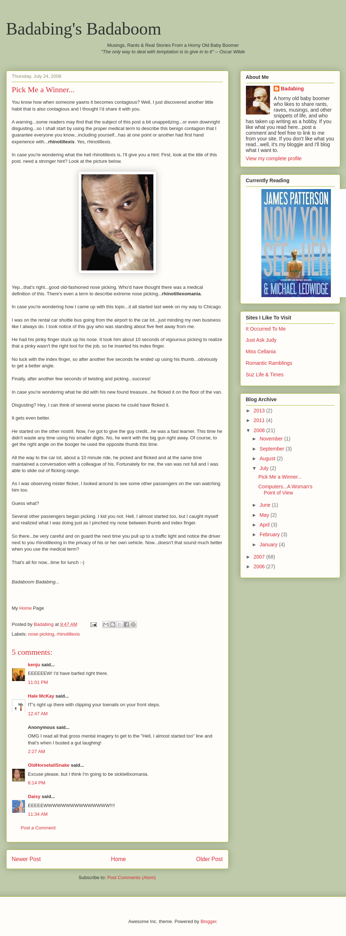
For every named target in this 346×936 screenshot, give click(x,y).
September (273, 449)
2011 (259, 420)
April (265, 525)
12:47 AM (38, 713)
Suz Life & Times (265, 374)
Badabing (292, 88)
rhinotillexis (68, 634)
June (266, 505)
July (265, 468)
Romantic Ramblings (269, 363)
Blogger (208, 921)
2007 (259, 557)
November (272, 439)
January (269, 544)
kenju (34, 664)
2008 (259, 430)
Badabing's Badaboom (83, 28)
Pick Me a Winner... (280, 477)
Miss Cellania (261, 351)
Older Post (209, 859)
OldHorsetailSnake (49, 765)
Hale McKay (41, 696)
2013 (259, 410)
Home (25, 608)
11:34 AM (38, 814)
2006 (259, 566)
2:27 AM (36, 751)
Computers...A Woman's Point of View (285, 490)
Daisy (34, 796)
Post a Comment (38, 827)
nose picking (41, 634)
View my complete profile (274, 158)
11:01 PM (38, 682)
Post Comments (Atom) (131, 877)
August (268, 458)
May (265, 515)
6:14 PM (36, 782)
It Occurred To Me (266, 329)
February (270, 534)
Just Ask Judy (261, 340)
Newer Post (26, 859)
